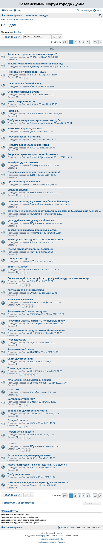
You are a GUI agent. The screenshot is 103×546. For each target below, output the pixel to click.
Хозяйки (17, 32)
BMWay (34, 165)
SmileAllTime (37, 113)
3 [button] (79, 42)
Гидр (32, 342)
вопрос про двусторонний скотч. (27, 410)
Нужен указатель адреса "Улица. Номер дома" (35, 239)
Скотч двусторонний (20, 358)
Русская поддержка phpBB (51, 539)
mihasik (34, 57)
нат (32, 251)
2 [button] (75, 42)
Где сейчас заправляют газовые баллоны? (33, 172)
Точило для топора (19, 368)
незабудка (35, 232)
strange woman (38, 382)
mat (32, 94)
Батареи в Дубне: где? (21, 399)
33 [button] (95, 42)
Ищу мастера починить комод (25, 290)
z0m (32, 434)
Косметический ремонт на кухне (27, 311)
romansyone (36, 314)
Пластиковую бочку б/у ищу (24, 83)
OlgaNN (34, 352)
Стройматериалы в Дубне (23, 91)
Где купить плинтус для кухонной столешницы (36, 330)
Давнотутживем (39, 66)
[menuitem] (17, 10)
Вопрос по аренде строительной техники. (33, 154)
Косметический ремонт (21, 349)
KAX (32, 147)
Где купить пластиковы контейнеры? (30, 249)
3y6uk (33, 292)
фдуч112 (35, 413)
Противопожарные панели (23, 181)
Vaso (32, 86)
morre (33, 139)
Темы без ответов (9, 19)
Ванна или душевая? (20, 299)
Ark (32, 242)
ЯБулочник (36, 192)
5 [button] (87, 42)
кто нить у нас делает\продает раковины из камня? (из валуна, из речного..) (54, 211)
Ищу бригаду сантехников (23, 162)
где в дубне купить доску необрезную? (31, 220)
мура (33, 361)
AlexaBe (34, 392)
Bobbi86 (34, 269)
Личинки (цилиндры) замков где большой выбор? (38, 201)
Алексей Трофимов (41, 123)
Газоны (11, 443)
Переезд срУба (16, 339)
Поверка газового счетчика (24, 136)
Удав (32, 174)
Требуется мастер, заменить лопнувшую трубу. (36, 320)
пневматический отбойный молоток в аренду (35, 63)
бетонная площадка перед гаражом (29, 455)
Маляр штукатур (17, 258)
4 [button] (83, 42)
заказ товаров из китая (21, 101)
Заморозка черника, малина (24, 128)
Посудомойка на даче (20, 431)
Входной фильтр (17, 420)
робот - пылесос (17, 266)
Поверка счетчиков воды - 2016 (26, 71)
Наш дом (8, 25)
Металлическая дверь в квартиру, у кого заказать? (38, 482)
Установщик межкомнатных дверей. (29, 380)
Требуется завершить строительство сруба (34, 120)
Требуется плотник (18, 474)
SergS (33, 74)
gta (31, 131)
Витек (33, 401)
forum (59, 533)
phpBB (45, 536)
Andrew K (35, 302)
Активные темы (27, 19)
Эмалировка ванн (18, 189)
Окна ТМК (13, 389)
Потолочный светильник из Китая (28, 144)
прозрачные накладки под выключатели (32, 230)
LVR (32, 261)
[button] (64, 42)
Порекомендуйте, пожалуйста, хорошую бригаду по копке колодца (48, 278)
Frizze (33, 104)
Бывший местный (40, 204)
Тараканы (13, 110)
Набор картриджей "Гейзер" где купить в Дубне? (37, 464)
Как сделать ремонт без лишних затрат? (32, 54)
